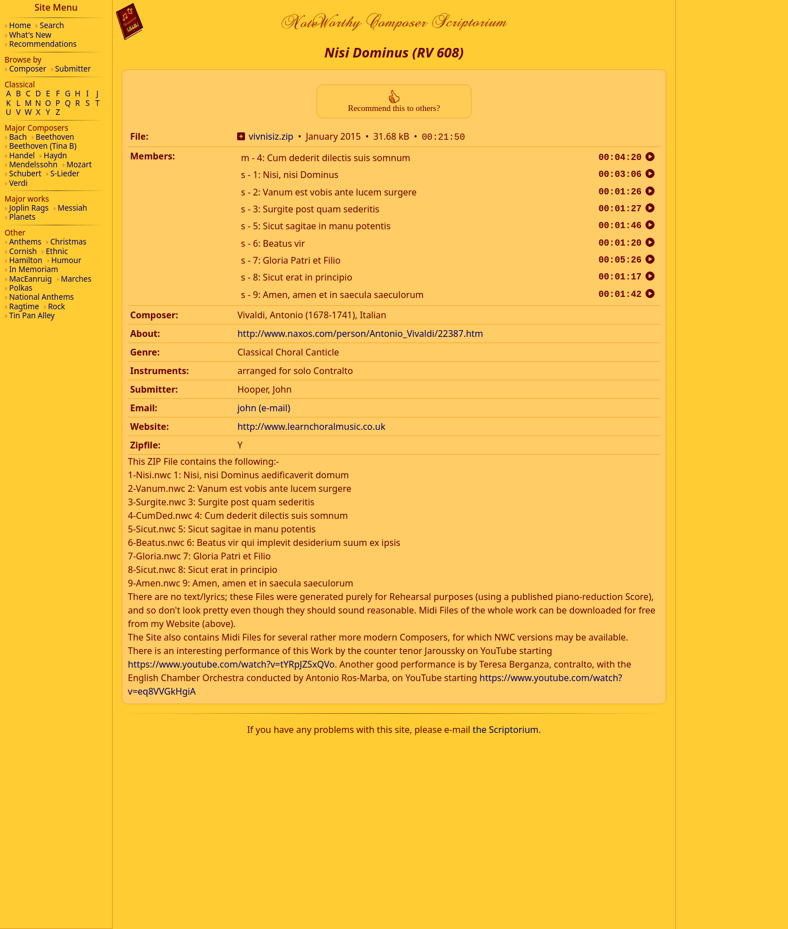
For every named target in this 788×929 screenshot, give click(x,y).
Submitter (73, 68)
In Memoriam (33, 269)
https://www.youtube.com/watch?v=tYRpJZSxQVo (231, 663)
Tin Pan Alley (32, 315)
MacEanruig (30, 278)
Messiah (72, 207)
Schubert (25, 173)
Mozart (79, 164)
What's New (30, 34)
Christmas (68, 241)
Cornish (23, 251)
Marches (76, 278)
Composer (27, 68)
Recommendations (43, 43)
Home (20, 25)
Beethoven (54, 136)
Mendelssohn (33, 164)
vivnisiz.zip (270, 136)
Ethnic (57, 251)
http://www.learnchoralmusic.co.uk (311, 425)
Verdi (18, 182)
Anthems (25, 241)
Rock (56, 306)
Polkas (20, 287)
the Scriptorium (505, 728)
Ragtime (24, 306)
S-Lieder (64, 173)
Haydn (55, 155)
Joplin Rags (28, 207)
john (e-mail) (263, 407)
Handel (22, 155)
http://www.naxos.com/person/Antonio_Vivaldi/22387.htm (360, 332)
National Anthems (41, 296)
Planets (22, 216)
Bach (17, 136)
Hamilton (25, 260)
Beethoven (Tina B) (43, 145)
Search (52, 25)
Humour (66, 260)
